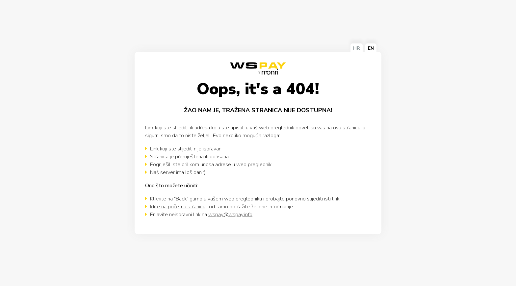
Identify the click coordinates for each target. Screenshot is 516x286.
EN (371, 48)
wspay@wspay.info (230, 214)
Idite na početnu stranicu (177, 206)
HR (356, 48)
